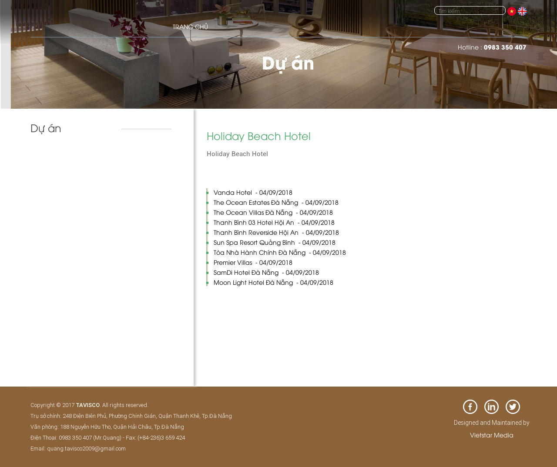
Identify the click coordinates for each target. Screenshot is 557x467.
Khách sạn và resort (65, 156)
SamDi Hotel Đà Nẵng (266, 272)
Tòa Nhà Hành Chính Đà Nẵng (280, 252)
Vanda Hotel (253, 192)
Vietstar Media (491, 434)
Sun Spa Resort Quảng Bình (275, 242)
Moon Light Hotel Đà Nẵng (273, 282)
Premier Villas (253, 262)
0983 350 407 (505, 46)
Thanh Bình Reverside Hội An (276, 232)
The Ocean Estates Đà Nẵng (276, 202)
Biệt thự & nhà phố (63, 175)
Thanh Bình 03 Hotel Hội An (274, 222)
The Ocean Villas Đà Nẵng (273, 212)
